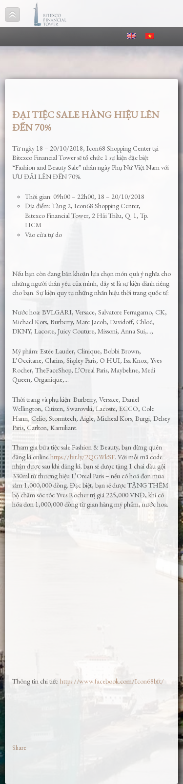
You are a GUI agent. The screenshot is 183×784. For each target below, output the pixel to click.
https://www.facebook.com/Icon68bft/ (112, 681)
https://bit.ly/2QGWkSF (82, 456)
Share (19, 748)
